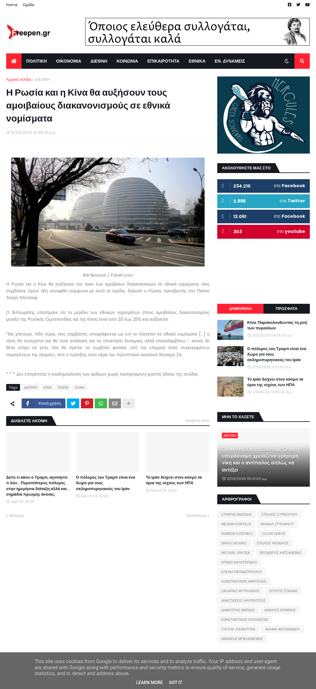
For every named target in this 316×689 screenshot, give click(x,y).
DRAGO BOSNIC (234, 543)
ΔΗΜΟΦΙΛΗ (240, 308)
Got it (175, 682)
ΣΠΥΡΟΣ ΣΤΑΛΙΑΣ (283, 590)
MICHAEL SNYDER (235, 552)
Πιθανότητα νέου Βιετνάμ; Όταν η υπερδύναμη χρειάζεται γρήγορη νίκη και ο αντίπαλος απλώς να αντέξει (260, 459)
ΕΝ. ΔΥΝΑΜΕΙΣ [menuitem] (230, 61)
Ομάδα (28, 4)
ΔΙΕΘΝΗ (42, 79)
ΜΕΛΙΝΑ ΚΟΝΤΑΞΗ (236, 524)
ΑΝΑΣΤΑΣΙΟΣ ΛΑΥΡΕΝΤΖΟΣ (243, 600)
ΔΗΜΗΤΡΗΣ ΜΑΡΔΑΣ (238, 610)
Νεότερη (16, 515)
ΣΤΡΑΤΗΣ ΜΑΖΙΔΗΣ (236, 514)
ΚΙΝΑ (48, 387)
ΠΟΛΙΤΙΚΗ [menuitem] (36, 61)
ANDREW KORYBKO (236, 533)
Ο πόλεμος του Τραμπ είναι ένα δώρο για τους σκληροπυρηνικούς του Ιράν (105, 483)
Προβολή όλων (197, 420)
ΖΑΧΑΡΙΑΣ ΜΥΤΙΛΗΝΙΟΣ (240, 590)
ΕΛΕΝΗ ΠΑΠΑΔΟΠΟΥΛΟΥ (241, 571)
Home (11, 4)
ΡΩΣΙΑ (63, 387)
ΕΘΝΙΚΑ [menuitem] (197, 61)
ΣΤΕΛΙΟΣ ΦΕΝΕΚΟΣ (273, 543)
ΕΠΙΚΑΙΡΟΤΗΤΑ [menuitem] (163, 61)
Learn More (149, 682)
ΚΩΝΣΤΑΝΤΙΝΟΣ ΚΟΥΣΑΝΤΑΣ (244, 619)
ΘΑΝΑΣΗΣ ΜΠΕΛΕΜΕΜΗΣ (242, 638)
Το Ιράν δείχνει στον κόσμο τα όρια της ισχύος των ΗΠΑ (174, 480)
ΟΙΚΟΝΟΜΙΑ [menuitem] (68, 61)
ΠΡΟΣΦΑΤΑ (287, 308)
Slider (80, 387)
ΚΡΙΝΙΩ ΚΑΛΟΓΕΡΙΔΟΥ (239, 562)
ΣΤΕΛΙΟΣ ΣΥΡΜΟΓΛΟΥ (279, 514)
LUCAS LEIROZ (273, 533)
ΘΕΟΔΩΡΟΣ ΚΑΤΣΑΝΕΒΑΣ (281, 552)
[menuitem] (14, 61)
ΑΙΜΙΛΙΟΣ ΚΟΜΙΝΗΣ (280, 610)
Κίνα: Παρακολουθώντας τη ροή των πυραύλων (277, 325)
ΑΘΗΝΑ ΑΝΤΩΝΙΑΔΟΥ (282, 629)
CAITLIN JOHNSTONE (238, 629)
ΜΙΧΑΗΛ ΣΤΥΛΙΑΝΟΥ (277, 524)
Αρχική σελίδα (18, 79)
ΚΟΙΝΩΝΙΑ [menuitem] (127, 61)
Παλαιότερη (196, 515)
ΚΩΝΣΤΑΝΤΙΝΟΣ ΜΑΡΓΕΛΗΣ (244, 581)
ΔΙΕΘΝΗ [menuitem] (98, 61)
